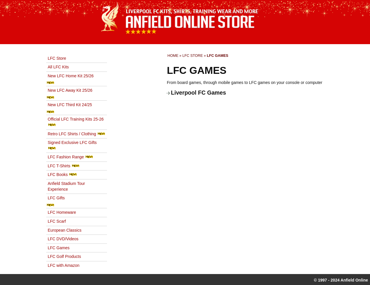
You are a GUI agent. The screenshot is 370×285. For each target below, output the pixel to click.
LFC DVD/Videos (63, 239)
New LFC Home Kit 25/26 (71, 76)
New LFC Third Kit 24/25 (70, 104)
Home (172, 56)
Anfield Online (354, 280)
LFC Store (192, 56)
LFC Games (58, 247)
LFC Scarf (57, 221)
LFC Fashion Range (70, 157)
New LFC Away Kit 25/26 (70, 90)
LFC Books (62, 174)
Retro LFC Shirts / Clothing (76, 134)
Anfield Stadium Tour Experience (66, 186)
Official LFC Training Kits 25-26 (76, 121)
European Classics (65, 230)
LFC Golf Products (64, 256)
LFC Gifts (56, 198)
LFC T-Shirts (63, 166)
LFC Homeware (62, 212)
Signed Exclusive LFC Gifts (72, 145)
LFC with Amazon (63, 265)
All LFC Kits (58, 67)
